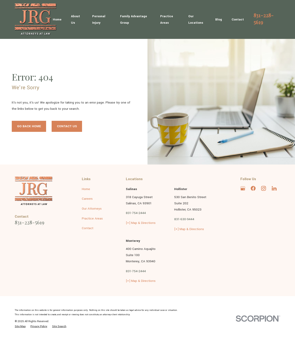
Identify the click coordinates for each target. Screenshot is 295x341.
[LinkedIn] (274, 188)
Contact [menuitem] (238, 19)
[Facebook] (253, 188)
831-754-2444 (136, 213)
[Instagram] (263, 188)
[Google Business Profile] (242, 188)
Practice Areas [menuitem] (166, 19)
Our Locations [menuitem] (195, 19)
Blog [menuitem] (218, 19)
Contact (87, 228)
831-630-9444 (184, 219)
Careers (87, 199)
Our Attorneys (92, 208)
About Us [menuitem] (75, 19)
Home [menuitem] (57, 19)
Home (86, 189)
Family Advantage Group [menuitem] (133, 19)
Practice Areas (92, 218)
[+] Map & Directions (141, 223)
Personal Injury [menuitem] (98, 19)
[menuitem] (20, 326)
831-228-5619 (264, 18)
